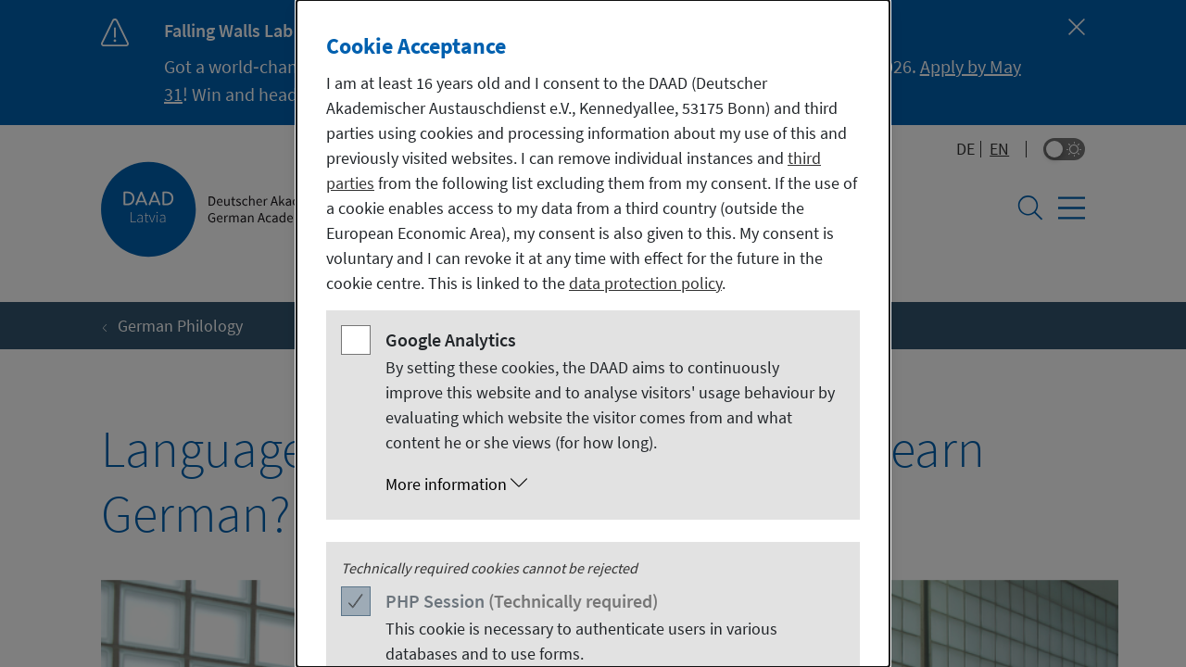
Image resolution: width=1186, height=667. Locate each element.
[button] (611, 484)
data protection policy (645, 283)
